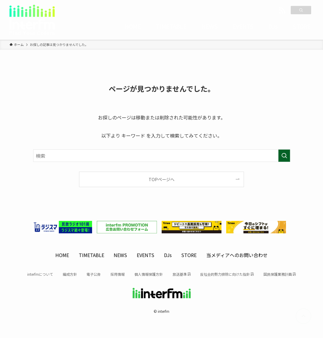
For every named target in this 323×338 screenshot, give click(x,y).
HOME (62, 255)
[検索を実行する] (284, 155)
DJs (168, 255)
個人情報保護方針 (148, 274)
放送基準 (180, 274)
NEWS (120, 255)
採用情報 (117, 274)
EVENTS (145, 255)
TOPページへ (161, 179)
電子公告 (93, 274)
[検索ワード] (161, 155)
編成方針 (70, 274)
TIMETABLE (91, 255)
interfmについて (40, 274)
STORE (189, 255)
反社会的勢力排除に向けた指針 (225, 274)
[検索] (301, 10)
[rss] (282, 10)
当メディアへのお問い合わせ (237, 255)
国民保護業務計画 (277, 274)
